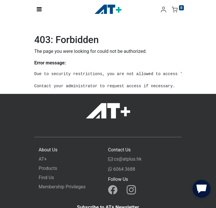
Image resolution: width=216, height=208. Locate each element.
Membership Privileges (62, 187)
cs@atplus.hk (125, 160)
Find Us (46, 177)
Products (48, 168)
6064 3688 (121, 170)
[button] (201, 190)
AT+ (43, 159)
